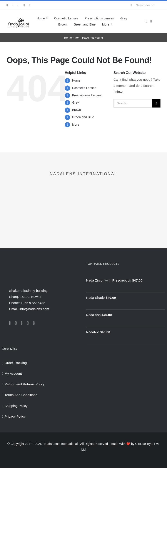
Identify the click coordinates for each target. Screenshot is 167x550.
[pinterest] (29, 5)
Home (76, 80)
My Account (13, 373)
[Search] (131, 5)
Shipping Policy (16, 406)
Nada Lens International (61, 444)
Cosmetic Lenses (84, 88)
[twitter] (12, 5)
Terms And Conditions (21, 395)
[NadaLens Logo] (26, 263)
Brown (76, 110)
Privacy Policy (15, 416)
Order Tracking (16, 363)
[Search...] (133, 103)
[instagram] (18, 5)
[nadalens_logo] (18, 19)
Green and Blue (83, 117)
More (75, 124)
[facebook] (7, 5)
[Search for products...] (143, 5)
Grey (75, 102)
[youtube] (24, 5)
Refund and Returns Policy (25, 384)
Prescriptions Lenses (86, 95)
